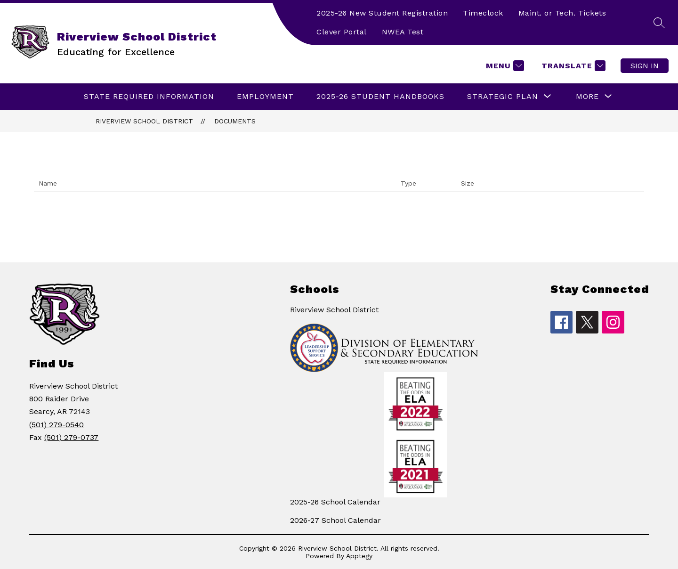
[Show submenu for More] (587, 96)
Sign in (644, 65)
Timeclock (483, 12)
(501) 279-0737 (71, 437)
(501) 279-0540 (56, 424)
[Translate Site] (572, 66)
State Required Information (149, 96)
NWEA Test (403, 31)
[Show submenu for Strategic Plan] (502, 96)
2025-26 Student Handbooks (380, 96)
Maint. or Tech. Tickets (562, 12)
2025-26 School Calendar (335, 501)
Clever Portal (341, 31)
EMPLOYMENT (265, 96)
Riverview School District (144, 121)
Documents (235, 121)
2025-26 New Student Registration (382, 12)
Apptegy (359, 556)
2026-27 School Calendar (335, 520)
